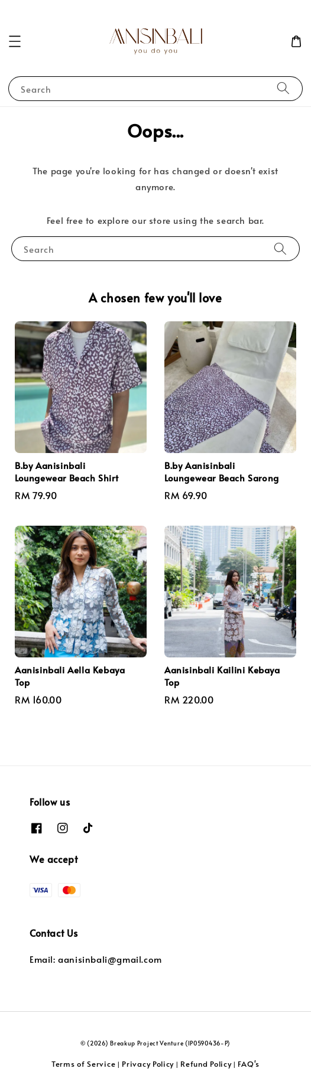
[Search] (283, 88)
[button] (15, 41)
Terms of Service (83, 1063)
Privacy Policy (148, 1063)
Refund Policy (205, 1063)
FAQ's (249, 1063)
